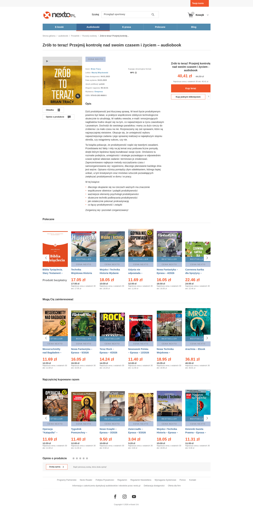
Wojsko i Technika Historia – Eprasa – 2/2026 (167, 431)
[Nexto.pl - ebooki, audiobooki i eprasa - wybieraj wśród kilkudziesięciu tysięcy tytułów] (60, 15)
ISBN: (88, 95)
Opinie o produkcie (55, 117)
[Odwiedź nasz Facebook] (115, 496)
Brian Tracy (96, 69)
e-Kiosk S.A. (134, 504)
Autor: (88, 69)
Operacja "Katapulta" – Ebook (50, 431)
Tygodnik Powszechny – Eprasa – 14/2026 (80, 431)
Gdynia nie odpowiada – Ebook (135, 273)
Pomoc (183, 480)
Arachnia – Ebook (195, 349)
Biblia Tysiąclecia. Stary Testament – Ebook (53, 273)
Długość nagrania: (93, 88)
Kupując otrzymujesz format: (140, 69)
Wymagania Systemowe (165, 480)
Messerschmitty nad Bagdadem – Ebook (52, 352)
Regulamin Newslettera (140, 480)
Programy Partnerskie (66, 480)
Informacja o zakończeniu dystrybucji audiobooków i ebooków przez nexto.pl (106, 486)
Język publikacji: (92, 84)
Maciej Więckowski (99, 73)
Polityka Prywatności (105, 480)
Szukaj (95, 14)
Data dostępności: (93, 76)
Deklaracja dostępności (154, 486)
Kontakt (192, 480)
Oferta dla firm (174, 486)
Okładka (50, 110)
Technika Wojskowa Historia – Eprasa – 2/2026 (81, 273)
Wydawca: (90, 92)
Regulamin (122, 480)
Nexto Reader (86, 480)
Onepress (98, 92)
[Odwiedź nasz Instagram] (124, 496)
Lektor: (88, 73)
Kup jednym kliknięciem (188, 97)
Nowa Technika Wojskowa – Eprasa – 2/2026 (165, 352)
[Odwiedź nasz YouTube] (134, 496)
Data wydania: (91, 80)
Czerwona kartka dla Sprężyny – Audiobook (194, 273)
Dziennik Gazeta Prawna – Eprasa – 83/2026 (195, 431)
